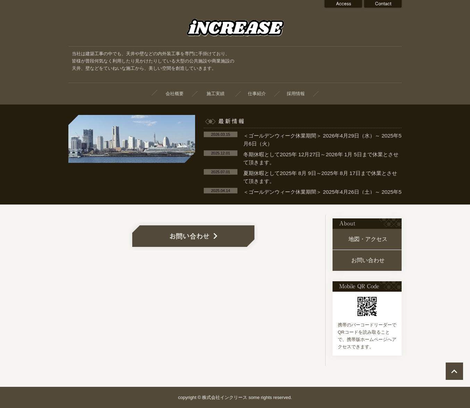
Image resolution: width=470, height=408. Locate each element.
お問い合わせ (368, 260)
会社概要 (175, 93)
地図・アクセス (368, 239)
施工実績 (218, 93)
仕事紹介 (257, 93)
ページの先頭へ (454, 371)
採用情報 (296, 93)
